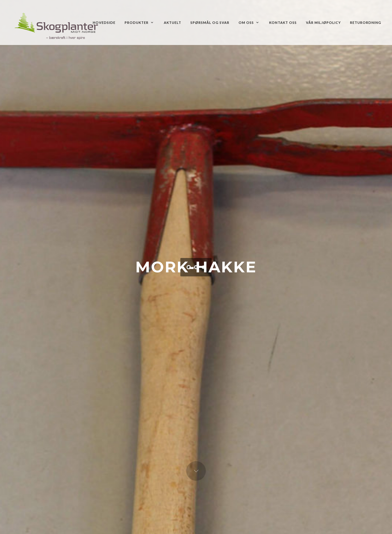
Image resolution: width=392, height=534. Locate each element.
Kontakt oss (283, 22)
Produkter (139, 22)
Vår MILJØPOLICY (323, 22)
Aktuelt (172, 22)
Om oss (248, 22)
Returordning (365, 22)
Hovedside (104, 22)
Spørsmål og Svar (209, 22)
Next (196, 471)
